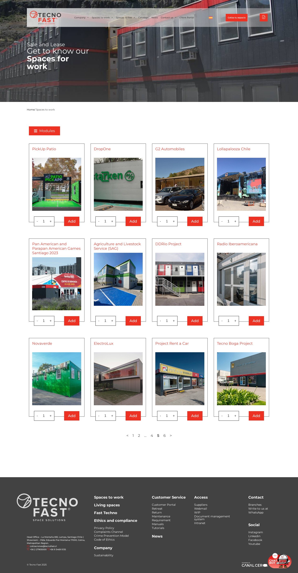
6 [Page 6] (164, 435)
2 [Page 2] (139, 435)
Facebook (255, 540)
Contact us (169, 17)
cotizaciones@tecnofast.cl (43, 546)
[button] (44, 130)
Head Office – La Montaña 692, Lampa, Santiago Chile (54, 537)
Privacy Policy (104, 528)
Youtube (254, 544)
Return (157, 512)
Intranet (199, 523)
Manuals (158, 524)
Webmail (200, 508)
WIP (197, 512)
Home (31, 109)
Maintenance (161, 516)
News (154, 17)
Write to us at (258, 508)
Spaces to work (102, 17)
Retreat (157, 508)
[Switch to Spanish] (211, 17)
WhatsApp (255, 512)
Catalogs (143, 17)
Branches (255, 505)
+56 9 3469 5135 (58, 549)
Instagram (255, 532)
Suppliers (200, 505)
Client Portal (187, 17)
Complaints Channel (108, 532)
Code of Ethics (104, 539)
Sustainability (103, 555)
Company (81, 17)
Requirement (161, 520)
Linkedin (254, 536)
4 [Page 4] (152, 435)
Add (72, 221)
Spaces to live (125, 17)
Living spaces (107, 505)
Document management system (212, 517)
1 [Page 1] (133, 435)
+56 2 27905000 (38, 549)
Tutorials (158, 528)
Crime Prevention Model (111, 536)
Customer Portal (164, 505)
